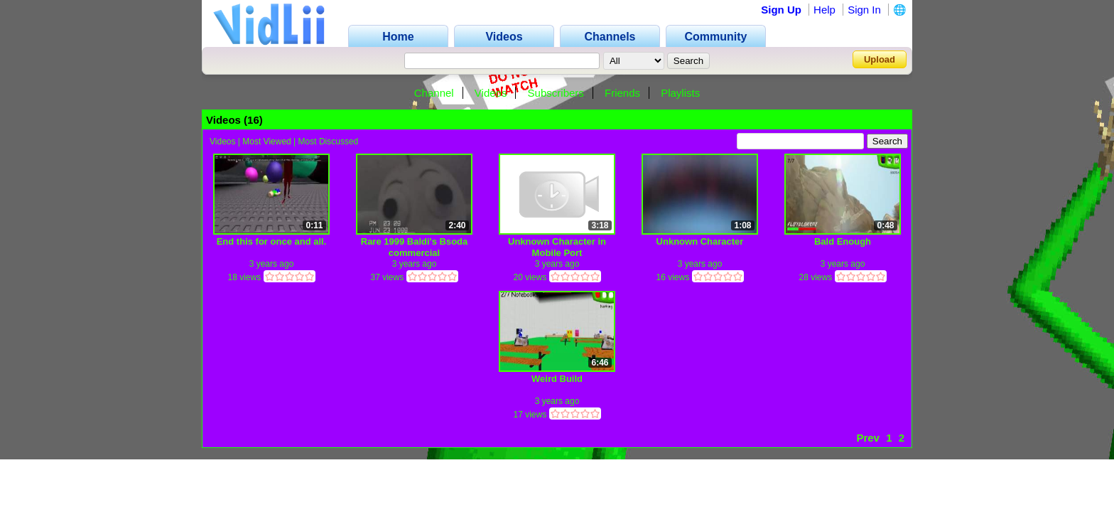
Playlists (680, 93)
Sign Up (781, 10)
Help (824, 10)
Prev (868, 438)
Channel (434, 93)
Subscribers (556, 93)
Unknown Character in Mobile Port (557, 247)
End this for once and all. (272, 241)
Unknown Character (700, 241)
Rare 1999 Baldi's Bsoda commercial (414, 247)
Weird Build (557, 378)
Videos (491, 93)
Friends (622, 93)
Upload (879, 59)
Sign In (864, 10)
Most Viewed (266, 141)
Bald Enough (842, 241)
